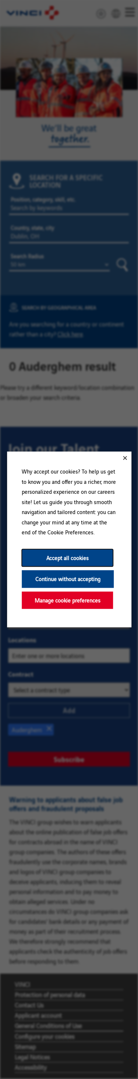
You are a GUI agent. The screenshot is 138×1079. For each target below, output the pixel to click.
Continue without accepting (67, 579)
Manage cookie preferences (67, 600)
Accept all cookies (67, 558)
